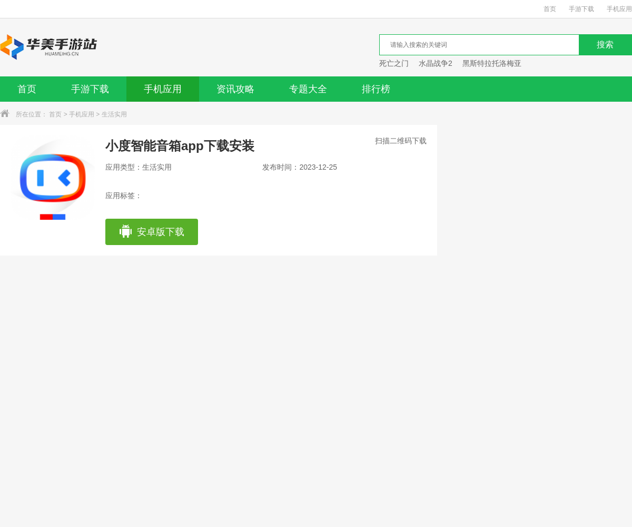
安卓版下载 (151, 232)
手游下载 (581, 9)
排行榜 (376, 89)
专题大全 (308, 89)
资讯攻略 (235, 89)
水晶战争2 (435, 63)
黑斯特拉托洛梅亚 (491, 63)
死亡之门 (394, 63)
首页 (550, 9)
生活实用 (114, 114)
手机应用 (619, 9)
